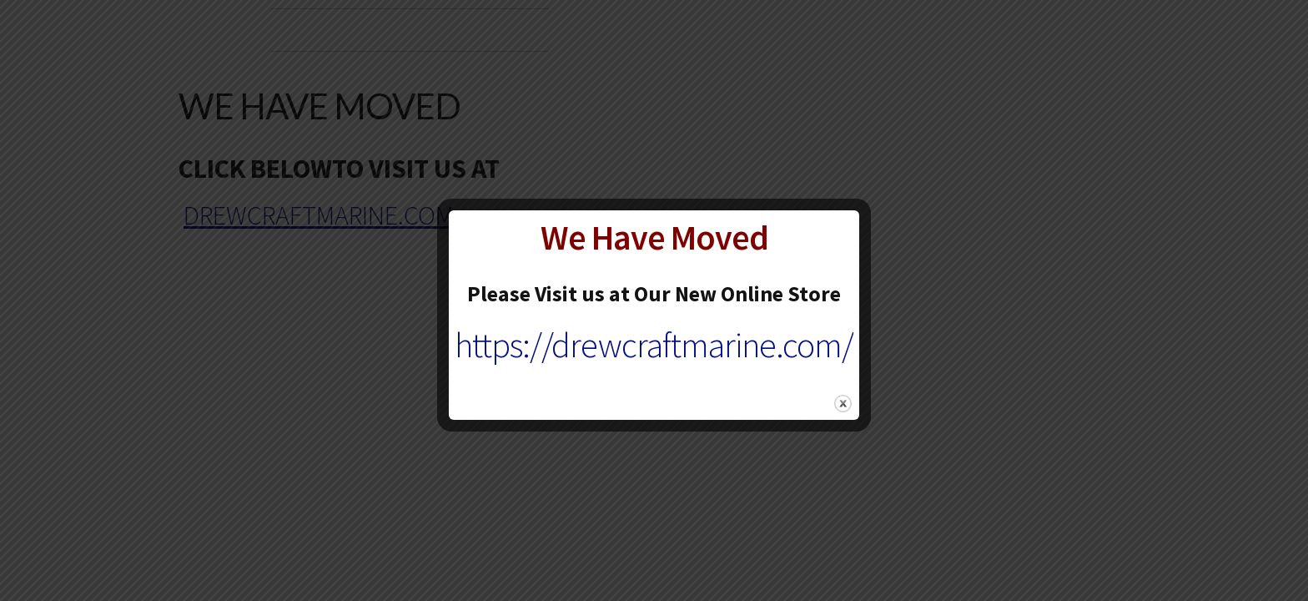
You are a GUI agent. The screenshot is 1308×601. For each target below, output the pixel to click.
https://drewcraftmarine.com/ (654, 344)
